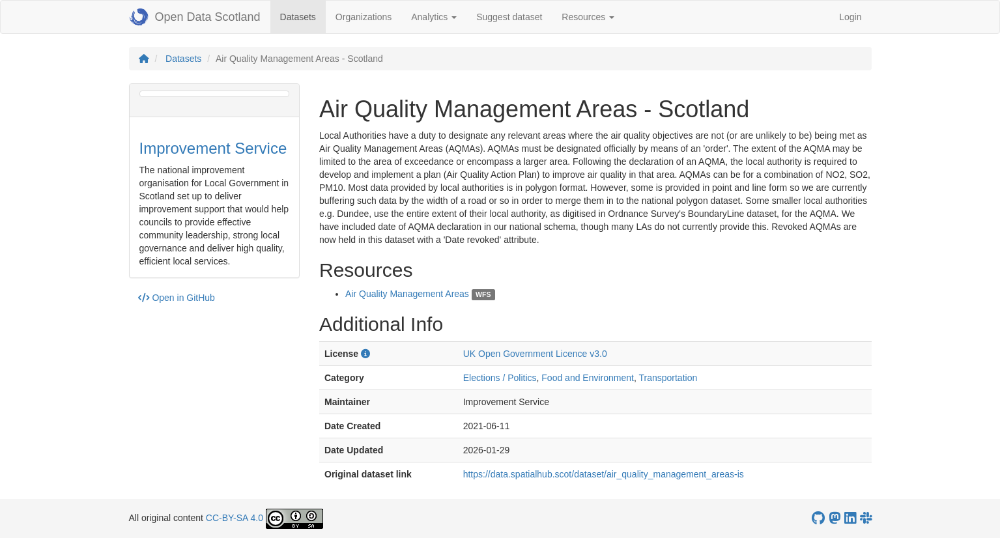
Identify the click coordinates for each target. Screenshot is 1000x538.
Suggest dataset (509, 17)
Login (850, 17)
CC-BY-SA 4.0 (234, 518)
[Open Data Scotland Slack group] (866, 518)
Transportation (667, 378)
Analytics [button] (434, 17)
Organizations (364, 17)
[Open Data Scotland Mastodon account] (834, 518)
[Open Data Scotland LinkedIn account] (850, 518)
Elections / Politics (500, 378)
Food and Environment (587, 378)
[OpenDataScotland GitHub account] (818, 518)
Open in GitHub (176, 297)
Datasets (303, 16)
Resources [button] (588, 17)
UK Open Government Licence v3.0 (535, 353)
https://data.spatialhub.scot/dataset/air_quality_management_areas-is (603, 474)
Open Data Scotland (195, 17)
